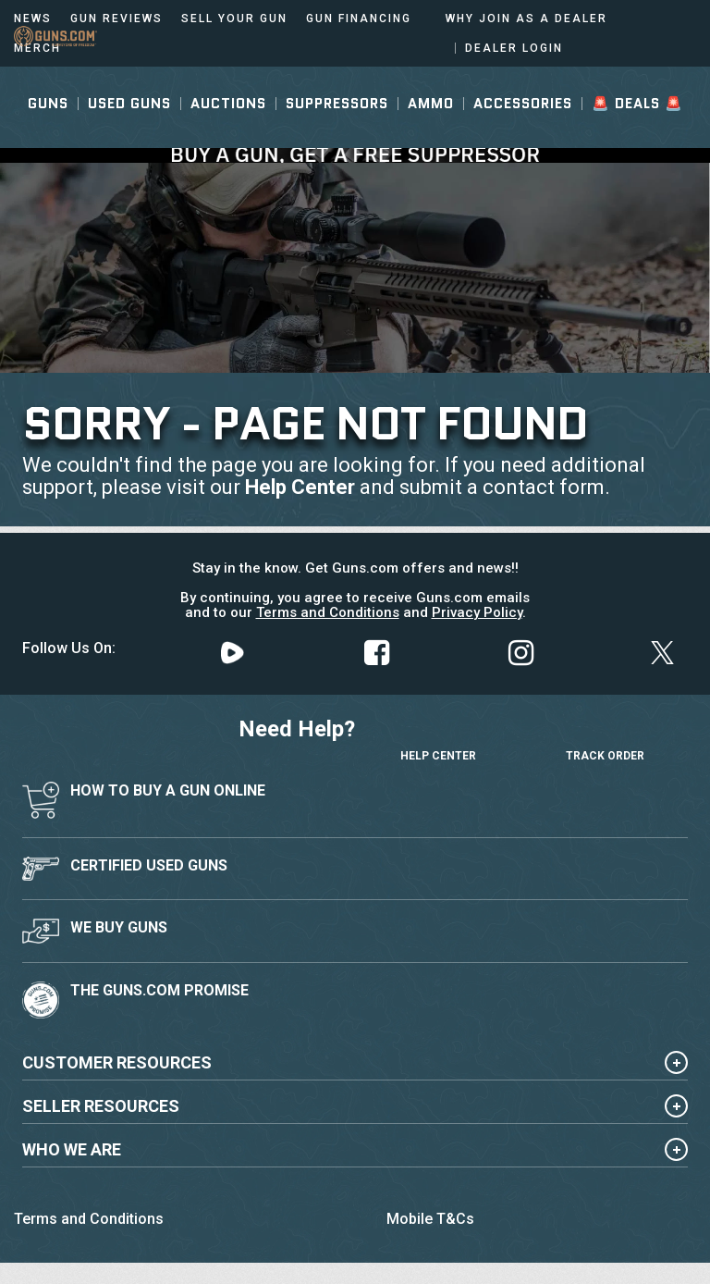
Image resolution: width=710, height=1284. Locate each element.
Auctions (228, 136)
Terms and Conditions (327, 612)
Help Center (300, 487)
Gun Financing (358, 18)
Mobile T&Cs (430, 1219)
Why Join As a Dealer (526, 18)
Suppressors (337, 136)
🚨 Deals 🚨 (637, 136)
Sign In (608, 82)
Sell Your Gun (234, 18)
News (33, 18)
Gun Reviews (116, 18)
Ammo (431, 136)
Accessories (522, 136)
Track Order (605, 737)
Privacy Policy (477, 612)
